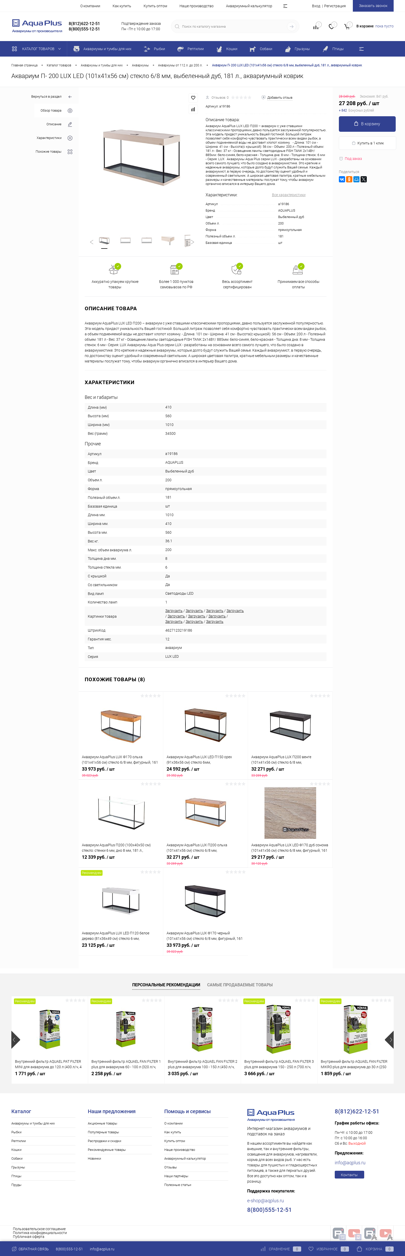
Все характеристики (289, 195)
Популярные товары (103, 1133)
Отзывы (170, 1168)
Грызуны (18, 1168)
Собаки (16, 1159)
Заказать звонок (373, 6)
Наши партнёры (176, 1177)
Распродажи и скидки (104, 1142)
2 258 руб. (106, 1074)
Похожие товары (54, 151)
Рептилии (18, 1142)
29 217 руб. (290, 860)
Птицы (16, 1177)
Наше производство (197, 6)
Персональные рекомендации (166, 985)
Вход (316, 6)
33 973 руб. (121, 772)
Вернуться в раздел (51, 97)
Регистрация (335, 6)
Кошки (16, 1150)
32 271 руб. (290, 772)
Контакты (349, 1176)
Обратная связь (30, 1249)
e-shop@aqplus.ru (265, 1201)
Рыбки (16, 1133)
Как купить (122, 6)
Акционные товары (102, 1124)
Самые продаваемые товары (240, 985)
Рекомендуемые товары (107, 1150)
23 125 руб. (121, 949)
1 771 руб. (30, 1074)
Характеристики (54, 138)
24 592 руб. (205, 772)
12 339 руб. (121, 860)
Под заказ (350, 159)
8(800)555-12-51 (69, 1249)
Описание (59, 124)
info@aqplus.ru (350, 1163)
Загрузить (174, 612)
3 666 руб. (259, 1074)
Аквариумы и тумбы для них (33, 1124)
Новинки (94, 1159)
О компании (90, 6)
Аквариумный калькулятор (249, 6)
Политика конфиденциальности (40, 1233)
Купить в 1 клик (368, 143)
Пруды (16, 1186)
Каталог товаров (37, 48)
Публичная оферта (28, 1237)
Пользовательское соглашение (39, 1230)
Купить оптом (155, 6)
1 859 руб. (336, 1074)
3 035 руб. (183, 1074)
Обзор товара (56, 110)
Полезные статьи (177, 1186)
